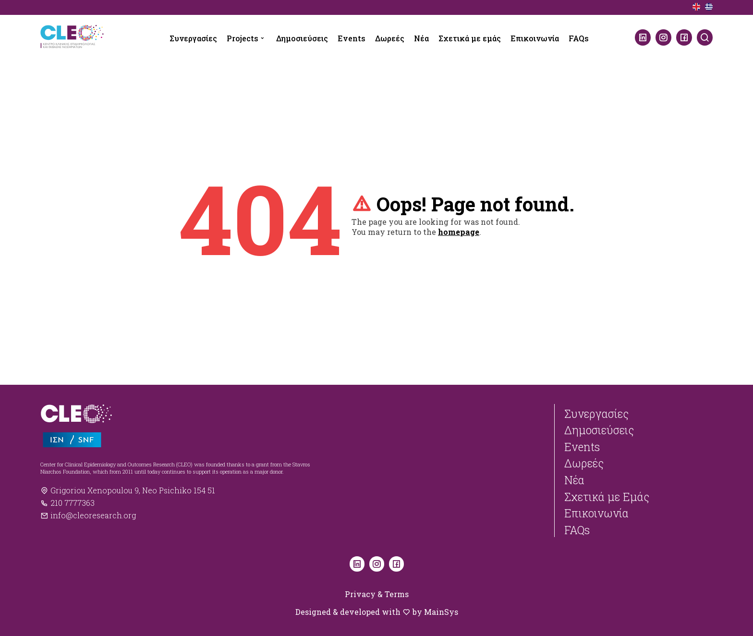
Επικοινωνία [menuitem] (534, 38)
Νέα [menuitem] (421, 38)
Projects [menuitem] (242, 38)
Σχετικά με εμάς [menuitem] (469, 38)
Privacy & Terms (377, 594)
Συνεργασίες (596, 413)
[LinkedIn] (643, 37)
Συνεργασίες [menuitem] (193, 38)
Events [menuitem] (351, 38)
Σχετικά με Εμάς (606, 496)
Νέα (574, 480)
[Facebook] (684, 37)
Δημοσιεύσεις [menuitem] (302, 38)
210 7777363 (67, 503)
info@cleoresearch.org (88, 515)
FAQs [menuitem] (579, 38)
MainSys (441, 612)
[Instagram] (663, 37)
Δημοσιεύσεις (599, 430)
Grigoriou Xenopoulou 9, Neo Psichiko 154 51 (127, 490)
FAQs (577, 530)
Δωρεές (584, 463)
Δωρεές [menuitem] (389, 38)
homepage (458, 232)
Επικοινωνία (596, 513)
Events (582, 447)
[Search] (705, 37)
